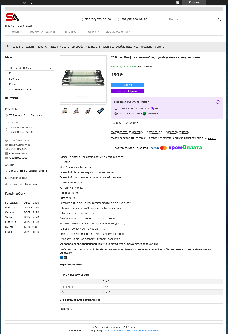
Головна (16, 31)
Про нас (70, 31)
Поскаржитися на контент (116, 330)
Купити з (127, 91)
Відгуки (13, 84)
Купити (128, 85)
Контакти (93, 31)
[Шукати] (219, 19)
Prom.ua (132, 327)
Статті (12, 73)
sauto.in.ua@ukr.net (19, 144)
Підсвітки (42, 46)
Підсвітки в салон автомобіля (67, 46)
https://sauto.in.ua (19, 140)
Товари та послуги (42, 31)
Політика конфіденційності (146, 330)
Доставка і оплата (118, 31)
